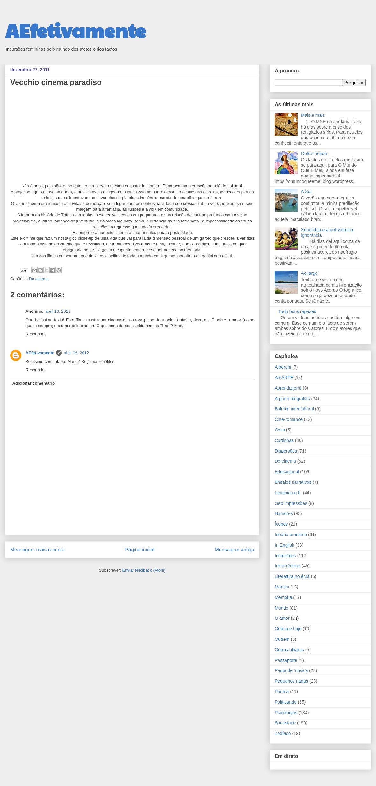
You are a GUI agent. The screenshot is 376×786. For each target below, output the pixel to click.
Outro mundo (314, 153)
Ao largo (309, 273)
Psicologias (286, 712)
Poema (282, 691)
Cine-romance (289, 419)
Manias (282, 586)
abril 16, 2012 (57, 311)
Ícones (281, 524)
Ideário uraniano (291, 534)
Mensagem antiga (234, 549)
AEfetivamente (75, 30)
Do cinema (39, 278)
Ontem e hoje (288, 628)
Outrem (282, 639)
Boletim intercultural (294, 408)
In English (284, 545)
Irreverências (287, 565)
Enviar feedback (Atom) (144, 570)
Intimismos (285, 555)
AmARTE (284, 377)
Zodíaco (283, 733)
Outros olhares (289, 649)
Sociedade (285, 722)
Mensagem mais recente (37, 549)
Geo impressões (291, 503)
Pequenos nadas (291, 681)
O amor (282, 618)
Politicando (286, 702)
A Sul (306, 191)
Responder (35, 334)
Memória (283, 597)
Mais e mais (313, 115)
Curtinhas (284, 440)
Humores (284, 513)
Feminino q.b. (288, 492)
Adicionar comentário (33, 383)
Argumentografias (292, 398)
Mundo (281, 607)
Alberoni (283, 367)
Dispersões (286, 450)
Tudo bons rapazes (297, 311)
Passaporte (286, 660)
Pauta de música (291, 670)
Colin (280, 429)
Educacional (287, 471)
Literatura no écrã (292, 576)
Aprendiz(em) (288, 388)
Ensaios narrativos (293, 482)
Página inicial (139, 549)
